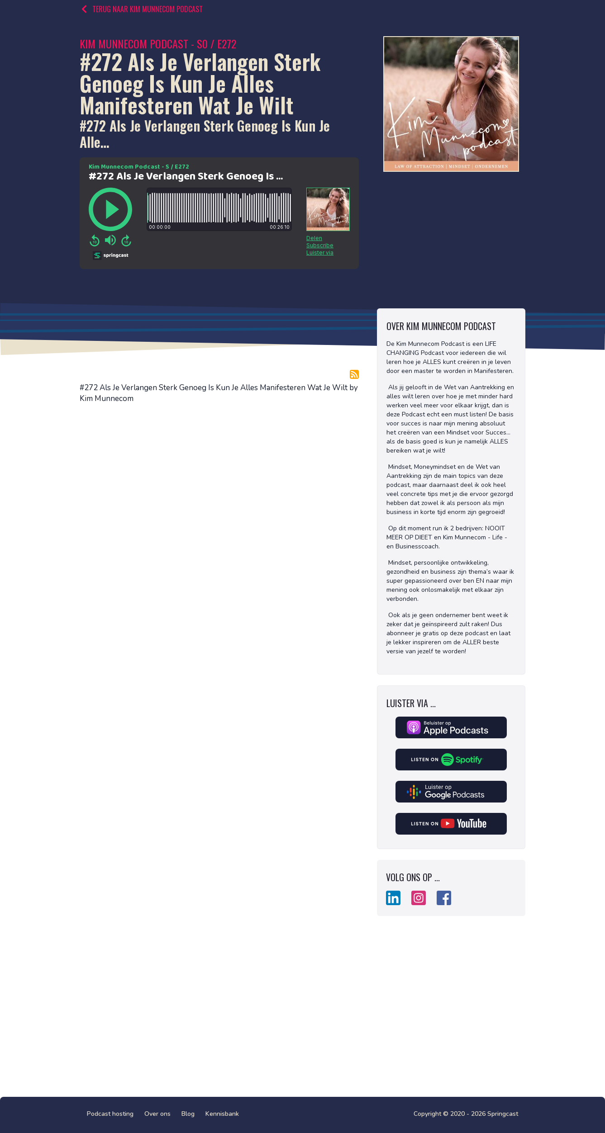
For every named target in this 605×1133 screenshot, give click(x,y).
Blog (188, 1113)
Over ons (157, 1113)
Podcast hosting (110, 1113)
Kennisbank (222, 1113)
